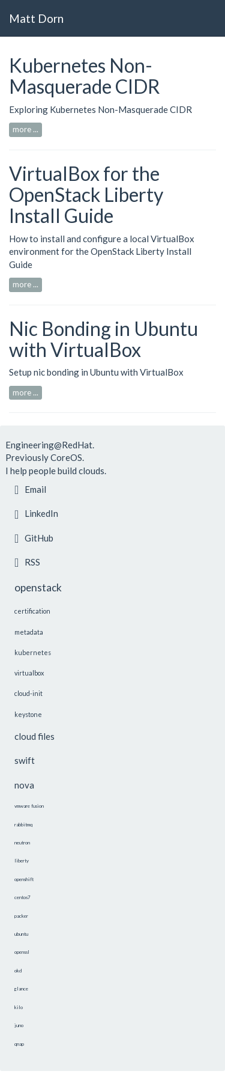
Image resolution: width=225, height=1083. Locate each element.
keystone (28, 714)
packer (21, 916)
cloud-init (28, 693)
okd (18, 971)
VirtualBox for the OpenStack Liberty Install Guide (86, 194)
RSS (27, 562)
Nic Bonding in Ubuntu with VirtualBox (103, 339)
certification (32, 611)
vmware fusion (29, 806)
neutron (22, 843)
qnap (19, 1044)
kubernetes (32, 652)
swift (24, 760)
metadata (28, 632)
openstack (38, 587)
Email (30, 489)
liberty (21, 861)
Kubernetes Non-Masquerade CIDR (84, 75)
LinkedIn (36, 513)
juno (18, 1025)
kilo (18, 1007)
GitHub (33, 537)
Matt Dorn (36, 18)
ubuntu (21, 934)
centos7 (22, 897)
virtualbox (29, 673)
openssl (21, 952)
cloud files (34, 736)
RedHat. (78, 444)
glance (21, 989)
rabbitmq (23, 825)
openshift (24, 879)
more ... (25, 129)
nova (24, 784)
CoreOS (66, 457)
